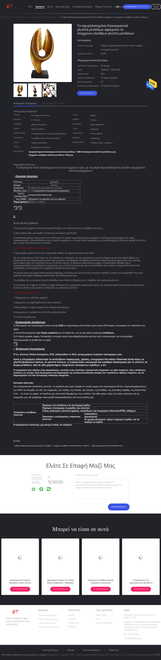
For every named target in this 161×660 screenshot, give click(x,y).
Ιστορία (71, 615)
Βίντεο (50, 6)
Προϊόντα (39, 6)
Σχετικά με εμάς (63, 6)
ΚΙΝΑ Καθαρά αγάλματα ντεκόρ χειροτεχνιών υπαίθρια (24, 654)
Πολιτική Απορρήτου (91, 650)
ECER (157, 654)
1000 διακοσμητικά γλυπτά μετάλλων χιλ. (107, 446)
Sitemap (70, 650)
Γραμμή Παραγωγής (104, 622)
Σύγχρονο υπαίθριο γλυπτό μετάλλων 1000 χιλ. (71, 446)
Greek (156, 6)
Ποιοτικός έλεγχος (50, 650)
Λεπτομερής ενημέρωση (25, 103)
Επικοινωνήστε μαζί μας (125, 6)
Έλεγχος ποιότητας (103, 6)
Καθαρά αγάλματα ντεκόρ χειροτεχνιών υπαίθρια (33, 446)
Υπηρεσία (72, 619)
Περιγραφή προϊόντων (53, 103)
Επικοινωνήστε (87, 93)
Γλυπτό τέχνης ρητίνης (48, 619)
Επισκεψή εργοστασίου (82, 6)
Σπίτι (30, 6)
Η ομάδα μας (73, 622)
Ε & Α (98, 619)
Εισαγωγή (72, 626)
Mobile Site (113, 650)
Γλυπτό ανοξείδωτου (47, 623)
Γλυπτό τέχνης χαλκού (47, 615)
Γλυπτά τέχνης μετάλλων (48, 627)
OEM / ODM (101, 615)
